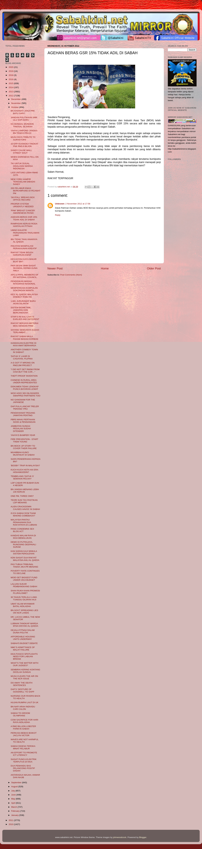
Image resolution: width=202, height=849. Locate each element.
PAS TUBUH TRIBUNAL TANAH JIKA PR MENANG (24, 565)
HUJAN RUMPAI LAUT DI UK (24, 702)
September (16, 782)
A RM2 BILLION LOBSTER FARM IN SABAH (23, 727)
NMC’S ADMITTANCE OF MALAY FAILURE (23, 648)
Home (105, 268)
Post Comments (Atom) (71, 275)
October (15, 107)
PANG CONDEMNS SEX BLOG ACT (22, 530)
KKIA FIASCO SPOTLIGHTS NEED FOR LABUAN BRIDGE (24, 656)
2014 (11, 87)
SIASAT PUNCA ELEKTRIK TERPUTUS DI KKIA (24, 760)
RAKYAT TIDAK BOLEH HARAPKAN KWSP (22, 253)
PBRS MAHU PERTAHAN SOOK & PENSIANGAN (23, 420)
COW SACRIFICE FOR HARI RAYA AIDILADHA (24, 721)
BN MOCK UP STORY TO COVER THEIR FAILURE (24, 447)
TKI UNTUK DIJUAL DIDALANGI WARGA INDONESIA (22, 166)
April (13, 803)
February (15, 811)
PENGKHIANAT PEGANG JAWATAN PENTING (23, 414)
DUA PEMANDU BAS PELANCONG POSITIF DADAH (23, 768)
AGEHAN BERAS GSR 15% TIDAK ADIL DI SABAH (24, 218)
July (13, 791)
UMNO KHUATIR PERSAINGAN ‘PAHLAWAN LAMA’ (25, 232)
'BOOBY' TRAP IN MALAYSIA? (25, 465)
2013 (11, 91)
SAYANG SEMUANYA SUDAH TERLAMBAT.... (25, 331)
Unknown (59, 204)
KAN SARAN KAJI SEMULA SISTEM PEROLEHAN (24, 552)
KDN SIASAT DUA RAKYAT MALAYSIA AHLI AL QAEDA (25, 559)
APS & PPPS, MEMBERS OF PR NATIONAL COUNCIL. (24, 276)
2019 (11, 71)
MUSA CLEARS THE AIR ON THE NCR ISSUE (24, 677)
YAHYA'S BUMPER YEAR (23, 435)
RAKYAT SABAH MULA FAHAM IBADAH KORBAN (24, 337)
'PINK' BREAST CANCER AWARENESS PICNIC (23, 211)
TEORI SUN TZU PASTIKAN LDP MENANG (24, 501)
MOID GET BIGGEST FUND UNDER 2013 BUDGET (24, 578)
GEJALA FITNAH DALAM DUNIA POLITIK (23, 631)
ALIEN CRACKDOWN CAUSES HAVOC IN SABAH (25, 507)
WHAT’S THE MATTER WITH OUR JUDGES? (24, 664)
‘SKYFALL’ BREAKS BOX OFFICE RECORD (23, 198)
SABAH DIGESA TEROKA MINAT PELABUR (23, 747)
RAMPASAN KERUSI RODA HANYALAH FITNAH (24, 225)
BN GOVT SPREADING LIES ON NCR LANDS (24, 611)
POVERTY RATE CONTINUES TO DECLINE (25, 572)
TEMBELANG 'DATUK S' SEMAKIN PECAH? (22, 477)
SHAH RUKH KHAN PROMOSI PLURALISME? (25, 591)
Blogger (142, 837)
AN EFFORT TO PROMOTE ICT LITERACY (24, 753)
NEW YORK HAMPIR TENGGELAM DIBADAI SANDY (23, 181)
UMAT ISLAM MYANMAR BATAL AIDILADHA (22, 605)
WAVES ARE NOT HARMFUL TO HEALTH (25, 740)
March (14, 807)
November (16, 103)
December (16, 99)
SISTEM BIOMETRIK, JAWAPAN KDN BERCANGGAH (21, 310)
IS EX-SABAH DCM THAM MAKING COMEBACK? (23, 514)
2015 (11, 83)
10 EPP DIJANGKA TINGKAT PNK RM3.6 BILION (24, 145)
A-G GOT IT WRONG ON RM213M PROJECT (22, 364)
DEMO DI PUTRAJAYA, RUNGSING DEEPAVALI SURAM (23, 544)
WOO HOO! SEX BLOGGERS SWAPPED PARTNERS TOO (25, 394)
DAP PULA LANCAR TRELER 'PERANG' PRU (25, 407)
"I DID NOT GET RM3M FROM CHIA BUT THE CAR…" (25, 370)
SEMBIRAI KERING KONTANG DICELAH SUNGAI (25, 670)
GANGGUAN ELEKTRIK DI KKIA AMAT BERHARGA (23, 344)
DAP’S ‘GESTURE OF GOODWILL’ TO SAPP (22, 690)
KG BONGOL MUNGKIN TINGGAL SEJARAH (22, 125)
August (14, 786)
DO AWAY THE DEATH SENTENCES (21, 684)
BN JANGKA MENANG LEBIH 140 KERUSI (25, 490)
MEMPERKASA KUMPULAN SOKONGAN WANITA (24, 289)
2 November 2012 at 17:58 (77, 204)
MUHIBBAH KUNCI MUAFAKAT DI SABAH (22, 453)
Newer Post (55, 268)
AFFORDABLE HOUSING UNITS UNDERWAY (23, 637)
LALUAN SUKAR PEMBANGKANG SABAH (24, 585)
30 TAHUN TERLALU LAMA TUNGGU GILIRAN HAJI (24, 598)
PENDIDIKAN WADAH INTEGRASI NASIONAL (23, 282)
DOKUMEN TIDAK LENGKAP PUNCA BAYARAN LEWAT (25, 387)
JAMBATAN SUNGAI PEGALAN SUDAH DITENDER (21, 428)
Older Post (154, 268)
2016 (11, 79)
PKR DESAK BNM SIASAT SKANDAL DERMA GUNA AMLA (24, 268)
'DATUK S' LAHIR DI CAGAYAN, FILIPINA (22, 357)
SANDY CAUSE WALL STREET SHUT (21, 151)
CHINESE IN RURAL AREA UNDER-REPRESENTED (24, 381)
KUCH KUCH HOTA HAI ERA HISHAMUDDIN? (24, 471)
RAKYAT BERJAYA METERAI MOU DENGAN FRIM (24, 324)
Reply (57, 215)
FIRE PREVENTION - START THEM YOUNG (24, 440)
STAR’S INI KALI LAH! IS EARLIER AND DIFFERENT (25, 318)
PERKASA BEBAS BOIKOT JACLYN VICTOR (24, 734)
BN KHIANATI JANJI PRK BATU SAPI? (23, 112)
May (13, 799)
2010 (11, 824)
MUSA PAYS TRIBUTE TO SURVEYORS (23, 138)
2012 (11, 95)
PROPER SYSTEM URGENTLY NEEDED (22, 205)
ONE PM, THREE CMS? (22, 496)
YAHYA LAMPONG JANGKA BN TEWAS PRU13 (24, 131)
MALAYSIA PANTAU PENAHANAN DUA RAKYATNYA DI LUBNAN (24, 522)
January (15, 815)
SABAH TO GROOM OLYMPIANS (20, 714)
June (13, 795)
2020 (11, 67)
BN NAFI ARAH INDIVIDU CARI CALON (23, 707)
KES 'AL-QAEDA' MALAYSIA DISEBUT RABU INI (24, 295)
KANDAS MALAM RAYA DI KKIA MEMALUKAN (23, 536)
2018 (11, 75)
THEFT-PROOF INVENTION (24, 376)
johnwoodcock (119, 837)
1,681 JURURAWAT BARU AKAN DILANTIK (23, 302)
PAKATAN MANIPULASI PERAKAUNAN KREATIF (24, 247)
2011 (11, 820)
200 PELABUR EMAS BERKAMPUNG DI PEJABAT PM (25, 190)
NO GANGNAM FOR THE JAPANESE (23, 401)
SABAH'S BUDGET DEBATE (24, 643)
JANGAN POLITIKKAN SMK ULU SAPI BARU (24, 118)
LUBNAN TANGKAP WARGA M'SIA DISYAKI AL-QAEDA (24, 624)
